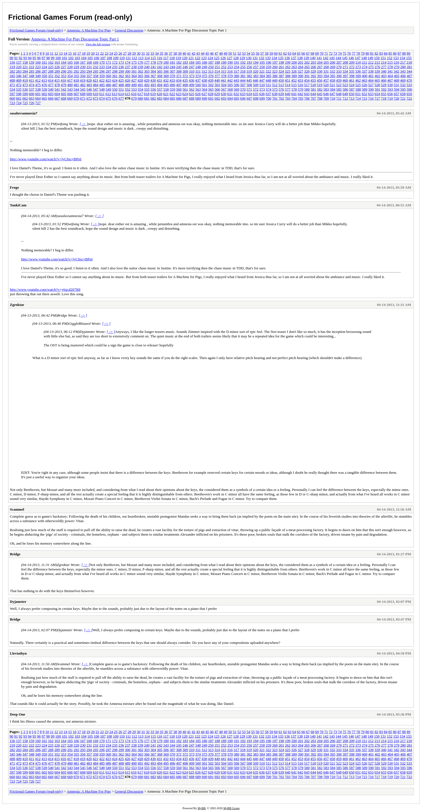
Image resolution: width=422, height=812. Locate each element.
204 (320, 62)
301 (134, 71)
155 (409, 58)
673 (96, 98)
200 (294, 62)
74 (340, 53)
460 (345, 80)
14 (65, 53)
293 (83, 71)
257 (256, 67)
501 (204, 85)
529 (384, 85)
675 (108, 98)
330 (320, 71)
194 (256, 62)
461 (351, 80)
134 (274, 58)
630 (223, 94)
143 (332, 58)
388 (288, 76)
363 (128, 76)
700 (268, 98)
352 (57, 76)
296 (102, 71)
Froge (14, 187)
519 (320, 85)
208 (345, 62)
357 (89, 76)
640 (288, 94)
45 (207, 53)
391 (307, 76)
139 (306, 58)
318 (243, 71)
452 (294, 80)
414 (50, 80)
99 (52, 58)
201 (300, 62)
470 (409, 80)
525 (358, 85)
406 (403, 76)
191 (236, 62)
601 (38, 94)
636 (262, 94)
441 (223, 80)
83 (381, 53)
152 (389, 58)
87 (399, 53)
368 (159, 76)
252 (224, 67)
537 (31, 89)
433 (172, 80)
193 (249, 62)
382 (249, 76)
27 (125, 53)
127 (230, 58)
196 (268, 62)
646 (326, 94)
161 (44, 62)
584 (333, 89)
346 (19, 76)
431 (159, 80)
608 (83, 94)
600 (31, 94)
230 (83, 67)
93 (25, 58)
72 (330, 53)
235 (115, 67)
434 (179, 80)
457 (326, 80)
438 (204, 80)
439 (211, 80)
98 (48, 58)
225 (51, 67)
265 (307, 67)
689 (198, 98)
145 (345, 58)
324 (281, 71)
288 (51, 71)
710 (333, 98)
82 (376, 53)
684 (166, 98)
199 (288, 62)
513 (281, 85)
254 (236, 67)
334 (345, 71)
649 (345, 94)
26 (120, 53)
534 (12, 89)
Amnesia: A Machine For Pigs (89, 30)
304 (153, 71)
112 (134, 58)
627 (204, 94)
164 (63, 62)
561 (185, 89)
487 (115, 85)
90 (11, 58)
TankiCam (18, 205)
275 (371, 67)
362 (121, 76)
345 (12, 76)
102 (71, 58)
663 (31, 98)
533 (409, 85)
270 (339, 67)
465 (377, 80)
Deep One (17, 714)
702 (281, 98)
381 (243, 76)
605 (63, 94)
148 (364, 58)
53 (243, 53)
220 (19, 67)
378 (224, 76)
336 (358, 71)
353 (63, 76)
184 (192, 62)
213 (377, 62)
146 (351, 58)
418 (76, 80)
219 (12, 67)
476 (44, 85)
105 (90, 58)
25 (115, 53)
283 (19, 71)
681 (147, 98)
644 (313, 94)
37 (170, 53)
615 (127, 94)
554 (140, 89)
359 (102, 76)
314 (217, 71)
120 (184, 58)
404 (390, 76)
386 (275, 76)
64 (294, 53)
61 (280, 53)
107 (103, 58)
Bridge (15, 554)
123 (204, 58)
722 (409, 98)
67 (308, 53)
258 (262, 67)
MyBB (202, 808)
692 (217, 98)
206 (333, 62)
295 (96, 71)
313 (211, 71)
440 (217, 80)
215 (390, 62)
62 (285, 53)
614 (121, 94)
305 (159, 71)
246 (185, 67)
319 (249, 71)
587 (352, 89)
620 (159, 94)
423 (108, 80)
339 (377, 71)
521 (332, 85)
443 (236, 80)
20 (93, 53)
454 (307, 80)
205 (326, 62)
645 (320, 94)
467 (390, 80)
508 (249, 85)
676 (115, 98)
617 (140, 94)
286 (38, 71)
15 (70, 53)
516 (300, 85)
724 (19, 103)
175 (134, 62)
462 (358, 80)
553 (134, 89)
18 (84, 53)
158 (25, 62)
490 (134, 85)
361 (115, 76)
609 (89, 94)
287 (44, 71)
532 (403, 85)
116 (159, 58)
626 (198, 94)
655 (384, 94)
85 (390, 53)
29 (134, 53)
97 (43, 58)
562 (192, 89)
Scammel (17, 509)
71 (326, 53)
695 (236, 98)
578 (294, 89)
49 (225, 53)
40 (184, 53)
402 (377, 76)
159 (31, 62)
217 (403, 62)
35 (161, 53)
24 (111, 53)
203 (313, 62)
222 (31, 67)
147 (358, 58)
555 (147, 89)
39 (180, 53)
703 (288, 98)
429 (146, 80)
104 (84, 58)
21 (97, 53)
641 (294, 94)
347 (25, 76)
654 (377, 94)
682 (153, 98)
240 (147, 67)
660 (12, 98)
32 (147, 53)
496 (172, 85)
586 (345, 89)
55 (253, 53)
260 (275, 67)
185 (198, 62)
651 (358, 94)
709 (326, 98)
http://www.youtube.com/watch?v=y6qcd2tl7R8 (45, 289)
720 (396, 98)
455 (313, 80)
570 (243, 89)
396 (339, 76)
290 (63, 71)
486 (108, 85)
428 (140, 80)
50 (230, 53)
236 (121, 67)
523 (345, 85)
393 (320, 76)
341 (390, 71)
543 (70, 89)
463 (364, 80)
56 (257, 53)
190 (230, 62)
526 (364, 85)
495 (166, 85)
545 (83, 89)
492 (147, 85)
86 (395, 53)
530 (390, 85)
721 (403, 98)
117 (165, 58)
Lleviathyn (18, 653)
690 (204, 98)
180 (166, 62)
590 (371, 89)
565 (211, 89)
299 (121, 71)
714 (358, 98)
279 (396, 67)
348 (31, 76)
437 (198, 80)
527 (371, 85)
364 (134, 76)
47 (216, 53)
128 (236, 58)
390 (300, 76)
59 (271, 53)
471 (12, 85)
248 (198, 67)
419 (83, 80)
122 (197, 58)
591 (377, 89)
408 (12, 80)
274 (364, 67)
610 (96, 94)
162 (51, 62)
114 (147, 58)
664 (38, 98)
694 (230, 98)
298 (115, 71)
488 (121, 85)
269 (333, 67)
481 (76, 85)
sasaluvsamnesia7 (23, 113)
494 (159, 85)
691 (211, 98)
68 (312, 53)
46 (212, 53)
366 (147, 76)
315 (223, 71)
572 (256, 89)
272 (352, 67)
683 (159, 98)
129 (242, 58)
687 (185, 98)
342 (396, 71)
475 (38, 85)
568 (230, 89)
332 (332, 71)
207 (339, 62)
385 (268, 76)
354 (70, 76)
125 (217, 58)
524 (351, 85)
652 (364, 94)
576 (281, 89)
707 (313, 98)
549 (108, 89)
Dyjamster (18, 601)
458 (332, 80)
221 (25, 67)
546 (89, 89)
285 (31, 71)
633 (243, 94)
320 (255, 71)
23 (106, 53)
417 (70, 80)
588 (358, 89)
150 (377, 58)
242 (159, 67)
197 (275, 62)
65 (298, 53)
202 (307, 62)
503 (217, 85)
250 (211, 67)
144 (338, 58)
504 (224, 85)
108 (109, 58)
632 (236, 94)
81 (372, 53)
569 (236, 89)
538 (38, 89)
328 (307, 71)
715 (364, 98)
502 (211, 85)
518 (313, 85)
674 (102, 98)
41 (189, 53)
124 (210, 58)
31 (143, 53)
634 (249, 94)
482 (83, 85)
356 (83, 76)
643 (307, 94)
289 (57, 71)
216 (396, 62)
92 (21, 58)
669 (70, 98)
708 (320, 98)
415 (57, 80)
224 (44, 67)
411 (31, 80)
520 (326, 85)
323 (275, 71)
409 (19, 80)
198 (281, 62)
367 (153, 76)
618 (146, 94)
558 (166, 89)
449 (275, 80)
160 (38, 62)
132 (261, 58)
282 (12, 71)
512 (275, 85)
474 (31, 85)
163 (57, 62)
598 (19, 94)
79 (363, 53)
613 (115, 94)
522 (339, 85)
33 (152, 53)
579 (300, 89)
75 (344, 53)
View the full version (98, 44)
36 (166, 53)
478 (57, 85)
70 (321, 53)
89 (408, 53)
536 (25, 89)
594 (396, 89)
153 (396, 58)
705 (300, 98)
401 (371, 76)
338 (371, 71)
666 (51, 98)
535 (19, 89)
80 (367, 53)
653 (371, 94)
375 (204, 76)
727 (38, 103)
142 (326, 58)
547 (96, 89)
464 (371, 80)
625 (192, 94)
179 (159, 62)
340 (384, 71)
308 (179, 71)
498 (185, 85)
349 (38, 76)
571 (249, 89)
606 (70, 94)
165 (70, 62)
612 (108, 94)
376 (211, 76)
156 (12, 62)
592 (384, 89)
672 (89, 98)
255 (243, 67)
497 (179, 85)
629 (217, 94)
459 (339, 80)
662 (25, 98)
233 (102, 67)
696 (243, 98)
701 (275, 98)
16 (74, 53)
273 (358, 67)
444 (243, 80)
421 (95, 80)
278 (390, 67)
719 (390, 98)
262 (288, 67)
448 (268, 80)
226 (57, 67)
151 (383, 58)
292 (76, 71)
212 (371, 62)
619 (153, 94)
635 (255, 94)
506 (236, 85)
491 (140, 85)
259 (268, 67)
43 (198, 53)
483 (89, 85)
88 (404, 53)
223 (38, 67)
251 (217, 67)
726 (31, 103)
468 (396, 80)
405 (396, 76)
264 (300, 67)
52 (239, 53)
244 (172, 67)
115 (153, 58)
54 (248, 53)
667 (57, 98)
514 (288, 85)
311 (198, 71)
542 (63, 89)
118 (172, 58)
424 (115, 80)
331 (326, 71)
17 (79, 53)
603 (51, 94)
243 (166, 67)
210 (358, 62)
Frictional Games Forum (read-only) (70, 17)
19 (88, 53)
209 (352, 62)
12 (56, 53)
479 (63, 85)
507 (243, 85)
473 (25, 85)
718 (384, 98)
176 (140, 62)
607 (76, 94)
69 (317, 53)
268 (326, 67)
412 (38, 80)
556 (153, 89)
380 (236, 76)
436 (192, 80)
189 (224, 62)
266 (313, 67)
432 (166, 80)
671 (83, 98)
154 (402, 58)
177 (147, 62)
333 (339, 71)
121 (191, 58)
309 (185, 71)
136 (287, 58)
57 (262, 53)
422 (102, 80)
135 (281, 58)
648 (339, 94)
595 (403, 89)
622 (172, 94)
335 (351, 71)
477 (51, 85)
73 (335, 53)
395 (333, 76)
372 (185, 76)
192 (243, 62)
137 (293, 58)
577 (288, 89)
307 (172, 71)
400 (364, 76)
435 (185, 80)
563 (198, 89)
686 (179, 98)
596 (409, 89)
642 (300, 94)
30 (138, 53)
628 (211, 94)
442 (230, 80)
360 (108, 76)
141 (319, 58)
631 (230, 94)
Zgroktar (17, 305)
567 (224, 89)
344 (409, 71)
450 (281, 80)
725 (25, 103)
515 (294, 85)
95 (34, 58)
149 (370, 58)
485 (102, 85)
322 (268, 71)
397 (345, 76)
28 (129, 53)
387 (281, 76)
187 (211, 62)
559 (172, 89)
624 (185, 94)
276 (377, 67)
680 (140, 98)
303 (147, 71)
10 (47, 53)
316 (230, 71)
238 (134, 67)
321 (262, 71)
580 (307, 89)
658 (403, 94)
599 (25, 94)
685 (172, 98)
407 (409, 76)
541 (57, 89)
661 (19, 98)
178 (153, 62)
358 (96, 76)
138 (300, 58)
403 (384, 76)
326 (294, 71)
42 (193, 53)
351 (51, 76)
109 (116, 58)
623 (179, 94)
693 (224, 98)
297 (108, 71)
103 (77, 58)
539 (44, 89)
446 (255, 80)
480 (70, 85)
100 (58, 58)
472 (19, 85)
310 (192, 71)
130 (249, 58)
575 (275, 89)
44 (202, 53)
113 (140, 58)
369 (166, 76)
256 (249, 67)
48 (221, 53)
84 (385, 53)
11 (51, 53)
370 (172, 76)
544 (76, 89)
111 (128, 58)
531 (396, 85)
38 (175, 53)
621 (166, 94)
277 (384, 67)
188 (217, 62)
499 (192, 85)
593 (390, 89)
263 (294, 67)
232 (96, 67)
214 (384, 62)
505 (230, 85)
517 (307, 85)
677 (121, 98)
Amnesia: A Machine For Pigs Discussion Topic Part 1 (75, 39)
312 (204, 71)
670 (76, 98)
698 (256, 98)
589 (364, 89)
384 (262, 76)
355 (76, 76)
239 (140, 67)
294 (89, 71)
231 (89, 67)
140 (313, 58)
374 (198, 76)
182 (179, 62)
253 (230, 67)
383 (256, 76)
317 (236, 71)
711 (338, 98)
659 (409, 94)
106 (96, 58)
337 (364, 71)
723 (12, 103)
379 (230, 76)
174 (128, 62)
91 (16, 58)
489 (128, 85)
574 (268, 89)
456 (320, 80)
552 (128, 89)
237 (128, 67)
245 (179, 67)
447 (262, 80)
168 (89, 62)
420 (89, 80)
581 (313, 89)
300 (128, 71)
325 (288, 71)
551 (121, 89)
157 (19, 62)
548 (102, 89)
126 (223, 58)
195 (262, 62)
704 (294, 98)
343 (403, 71)
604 (57, 94)
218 (409, 62)
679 (134, 98)
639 (281, 94)
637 (268, 94)
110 (122, 58)
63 (289, 53)
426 (127, 80)
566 (217, 89)
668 (63, 98)
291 (70, 71)
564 (204, 89)
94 (30, 58)
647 (332, 94)
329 (313, 71)
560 (179, 89)
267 (320, 67)
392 (313, 76)
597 (12, 94)
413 (44, 80)
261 (281, 67)
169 (96, 62)
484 (96, 85)
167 (83, 62)
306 (166, 71)
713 (351, 98)
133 (268, 58)
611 (102, 94)
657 (396, 94)
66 (303, 53)
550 (115, 89)
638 (275, 94)
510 (262, 85)
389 (294, 76)
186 (204, 62)
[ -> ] (84, 124)
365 (140, 76)
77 (353, 53)
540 (51, 89)
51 (234, 53)
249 (204, 67)
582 (320, 89)
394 (326, 76)
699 (262, 98)
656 (390, 94)
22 (102, 53)
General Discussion (129, 30)
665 (44, 98)
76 (349, 53)
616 (134, 94)
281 (409, 67)
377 (217, 76)
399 (358, 76)
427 (134, 80)
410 (25, 80)
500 (198, 85)
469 (403, 80)
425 (121, 80)
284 (25, 71)
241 (153, 67)
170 (102, 62)
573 (262, 89)
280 (403, 67)
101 (64, 58)
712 (345, 98)
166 (76, 62)
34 (157, 53)
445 (249, 80)
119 (178, 58)
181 (172, 62)
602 (44, 94)
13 (60, 53)
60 (276, 53)
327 (300, 71)
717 (377, 98)
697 (249, 98)
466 (384, 80)
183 (185, 62)
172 (115, 62)
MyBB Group (231, 808)
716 (371, 98)
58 (267, 53)
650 (351, 94)
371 (179, 76)
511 (268, 85)
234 (108, 67)
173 (121, 62)
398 (352, 76)
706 (307, 98)
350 (44, 76)
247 (192, 67)
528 (377, 85)
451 (288, 80)
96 (39, 58)
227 (63, 67)
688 (192, 98)
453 (300, 80)
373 (192, 76)
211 (364, 62)
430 (153, 80)
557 (159, 89)
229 (76, 67)
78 (358, 53)
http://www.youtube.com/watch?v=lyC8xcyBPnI (45, 159)
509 (256, 85)
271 (345, 67)
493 (153, 85)
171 (108, 62)
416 (63, 80)
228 (70, 67)
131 (255, 58)
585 (339, 89)
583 (326, 89)
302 (140, 71)
